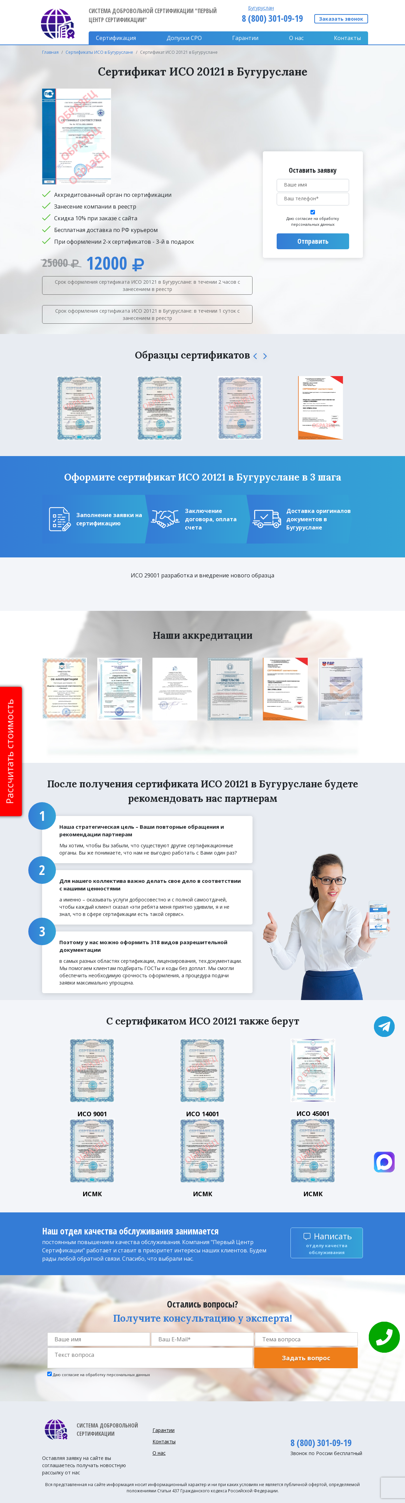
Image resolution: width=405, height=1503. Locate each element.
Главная (50, 52)
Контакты (347, 38)
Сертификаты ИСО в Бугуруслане (99, 52)
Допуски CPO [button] (184, 38)
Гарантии (245, 38)
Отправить (312, 241)
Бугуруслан (261, 7)
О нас (296, 38)
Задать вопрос (306, 1358)
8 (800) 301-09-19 (272, 18)
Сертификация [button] (116, 38)
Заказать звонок (341, 19)
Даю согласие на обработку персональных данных (312, 221)
